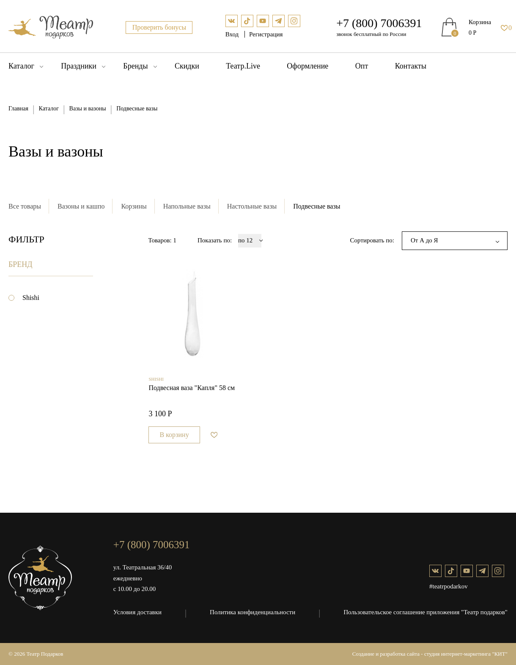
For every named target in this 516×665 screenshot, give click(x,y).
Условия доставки (137, 612)
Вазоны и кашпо (81, 206)
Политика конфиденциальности (252, 612)
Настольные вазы (252, 206)
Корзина (480, 22)
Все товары (24, 206)
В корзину (174, 434)
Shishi (30, 297)
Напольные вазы (187, 206)
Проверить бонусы (159, 27)
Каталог (21, 66)
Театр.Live (243, 66)
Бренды (135, 66)
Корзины (133, 206)
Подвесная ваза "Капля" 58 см (191, 387)
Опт (361, 66)
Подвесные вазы (316, 206)
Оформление (307, 66)
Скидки (187, 66)
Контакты (410, 66)
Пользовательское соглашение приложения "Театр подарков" (425, 612)
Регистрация (266, 34)
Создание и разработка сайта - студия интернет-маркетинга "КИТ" (430, 654)
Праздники (78, 66)
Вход (232, 34)
